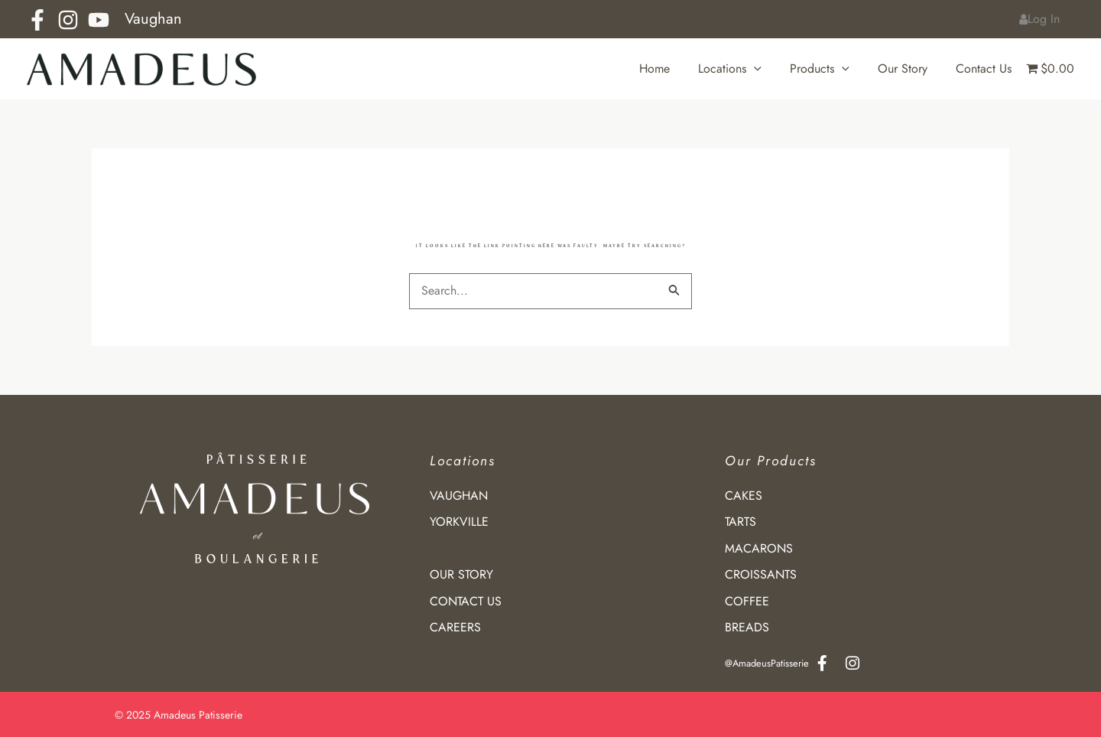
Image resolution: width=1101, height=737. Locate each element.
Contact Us (986, 68)
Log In (1041, 19)
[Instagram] (68, 20)
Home (673, 68)
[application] (768, 68)
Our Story (909, 68)
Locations (744, 68)
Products (829, 68)
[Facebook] (37, 20)
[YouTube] (98, 20)
